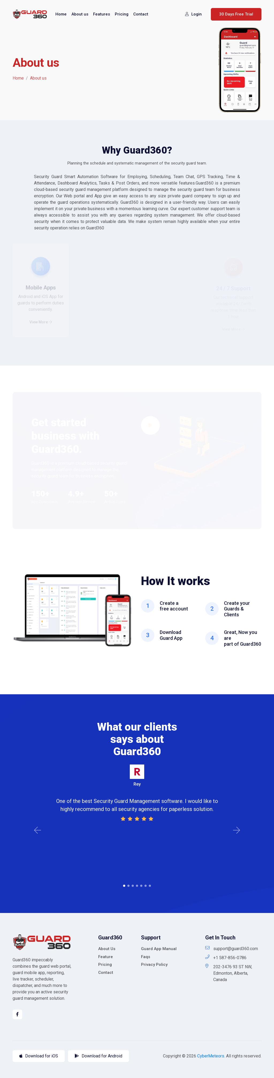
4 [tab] (137, 886)
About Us (106, 948)
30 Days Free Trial (236, 14)
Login (193, 14)
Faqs (145, 956)
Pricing (121, 14)
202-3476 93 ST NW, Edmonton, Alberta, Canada (228, 973)
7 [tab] (150, 886)
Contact (140, 14)
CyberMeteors (210, 1056)
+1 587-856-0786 (225, 957)
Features (101, 14)
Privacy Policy (154, 964)
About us (79, 14)
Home (61, 14)
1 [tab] (124, 886)
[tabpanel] (137, 793)
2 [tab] (128, 886)
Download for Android (98, 1056)
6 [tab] (145, 886)
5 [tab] (141, 886)
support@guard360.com (231, 948)
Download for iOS (38, 1056)
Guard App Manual (159, 948)
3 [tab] (133, 886)
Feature (105, 956)
